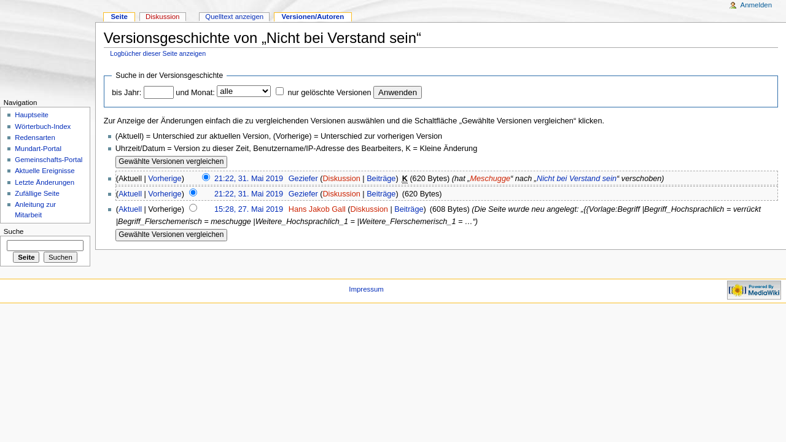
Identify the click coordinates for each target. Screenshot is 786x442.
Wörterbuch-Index (43, 126)
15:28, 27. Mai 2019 (248, 209)
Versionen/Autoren (312, 16)
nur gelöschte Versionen (329, 92)
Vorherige (164, 178)
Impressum (366, 289)
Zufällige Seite (37, 193)
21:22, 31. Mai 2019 (248, 178)
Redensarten (35, 137)
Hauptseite (32, 114)
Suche (14, 231)
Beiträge (381, 178)
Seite (119, 16)
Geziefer (303, 178)
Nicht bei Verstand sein (577, 178)
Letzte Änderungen (44, 182)
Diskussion (341, 178)
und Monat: (195, 92)
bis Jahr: (126, 92)
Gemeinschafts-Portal (48, 159)
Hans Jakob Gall (317, 209)
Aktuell (130, 194)
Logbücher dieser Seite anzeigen (158, 53)
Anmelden (756, 5)
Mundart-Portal (38, 148)
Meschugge (490, 178)
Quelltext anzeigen (234, 16)
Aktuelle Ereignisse (44, 170)
